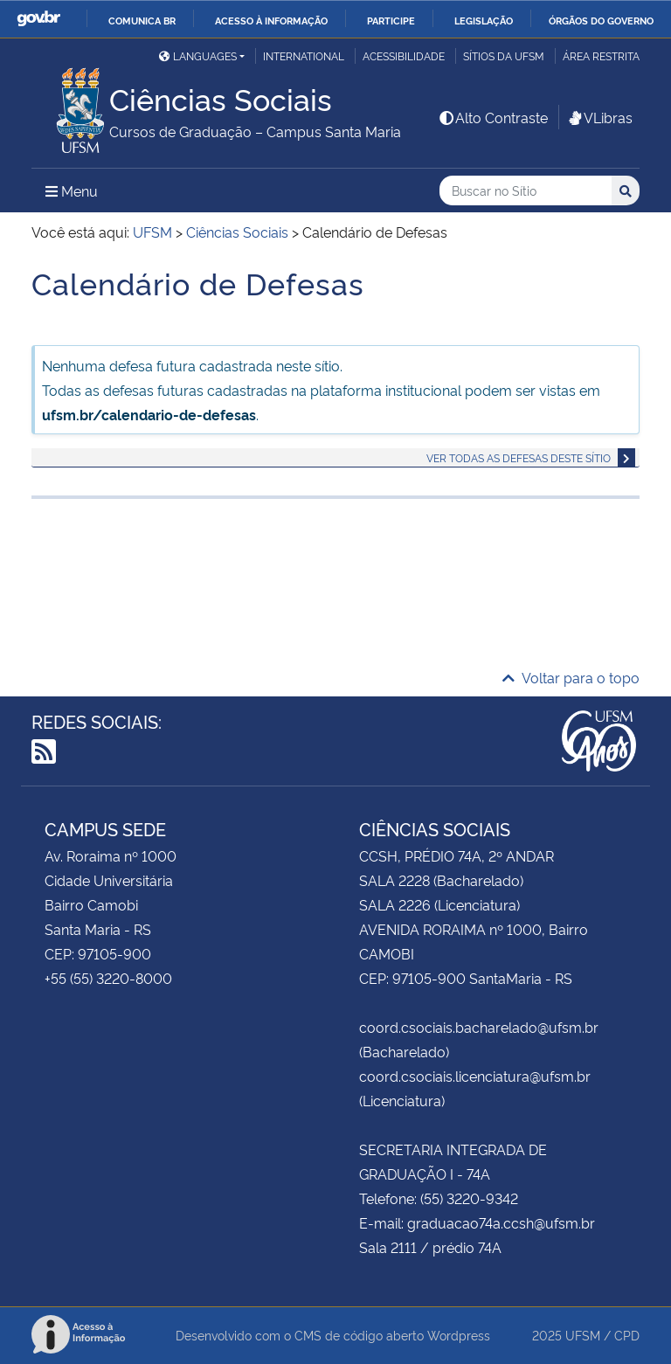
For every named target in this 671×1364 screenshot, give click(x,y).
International (303, 55)
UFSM (582, 1334)
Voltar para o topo (571, 677)
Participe (391, 20)
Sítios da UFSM (503, 55)
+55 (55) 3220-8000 (108, 977)
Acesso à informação (271, 20)
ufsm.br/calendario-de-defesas (149, 414)
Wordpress (458, 1334)
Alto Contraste (493, 117)
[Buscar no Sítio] (525, 191)
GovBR (38, 18)
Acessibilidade (404, 55)
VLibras (599, 117)
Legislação (483, 20)
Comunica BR (142, 20)
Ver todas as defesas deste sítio (518, 457)
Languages (198, 55)
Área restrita (601, 55)
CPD (627, 1334)
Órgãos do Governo (601, 20)
